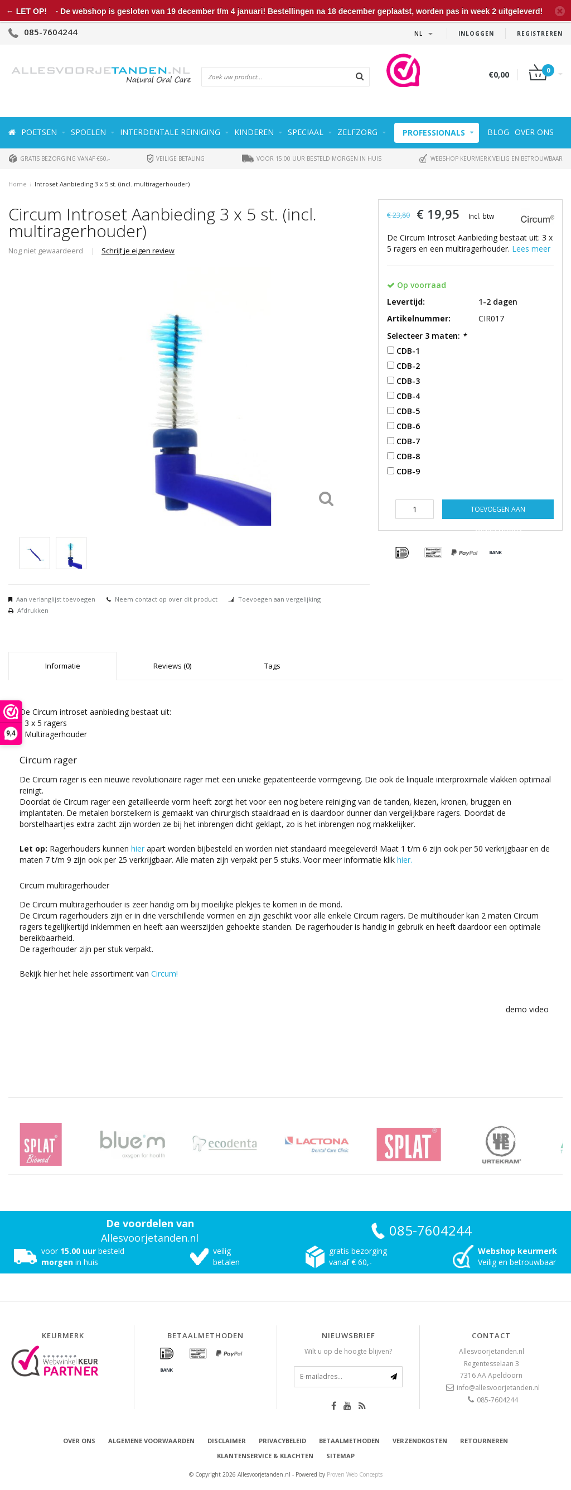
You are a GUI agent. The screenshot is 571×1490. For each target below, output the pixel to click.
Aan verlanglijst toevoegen (55, 599)
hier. (404, 859)
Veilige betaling (176, 158)
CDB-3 (408, 381)
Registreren (540, 33)
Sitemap (340, 1455)
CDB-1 (408, 350)
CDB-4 (408, 396)
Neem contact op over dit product (166, 599)
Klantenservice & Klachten (265, 1455)
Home (17, 184)
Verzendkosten (420, 1440)
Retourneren (484, 1440)
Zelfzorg (357, 132)
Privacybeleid (282, 1440)
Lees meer (531, 248)
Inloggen (476, 33)
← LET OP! (26, 11)
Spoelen (88, 132)
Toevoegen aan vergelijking (279, 599)
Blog (498, 132)
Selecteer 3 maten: (427, 335)
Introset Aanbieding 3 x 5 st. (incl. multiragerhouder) (112, 184)
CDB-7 (408, 441)
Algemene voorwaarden (151, 1440)
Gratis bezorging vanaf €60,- (59, 158)
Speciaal (305, 132)
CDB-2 (408, 366)
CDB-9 (408, 471)
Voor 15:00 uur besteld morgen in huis (311, 158)
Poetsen (39, 132)
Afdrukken (33, 610)
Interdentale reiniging (170, 132)
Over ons (534, 132)
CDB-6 (408, 426)
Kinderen (254, 132)
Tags (272, 666)
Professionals (434, 132)
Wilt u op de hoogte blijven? (348, 1351)
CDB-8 (408, 456)
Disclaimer (226, 1440)
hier (137, 848)
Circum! (164, 973)
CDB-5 (408, 411)
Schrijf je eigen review (138, 251)
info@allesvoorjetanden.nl (498, 1387)
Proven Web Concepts (355, 1474)
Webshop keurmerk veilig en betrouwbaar (491, 158)
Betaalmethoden (349, 1440)
